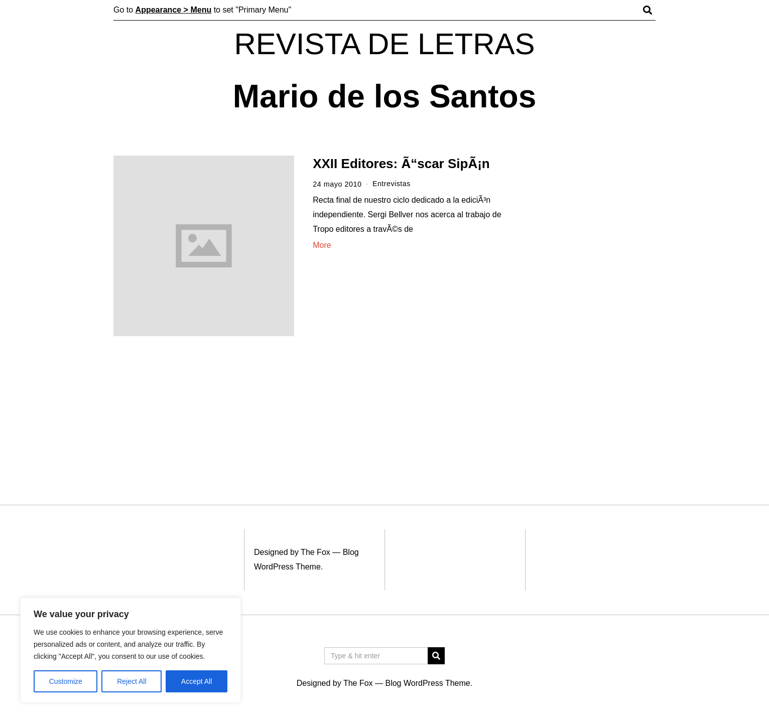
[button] (436, 655)
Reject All (131, 681)
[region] (130, 650)
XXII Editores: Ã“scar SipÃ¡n (401, 163)
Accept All (196, 681)
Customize (65, 681)
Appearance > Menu (174, 10)
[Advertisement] (589, 310)
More (322, 244)
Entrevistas (391, 184)
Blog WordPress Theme (427, 683)
